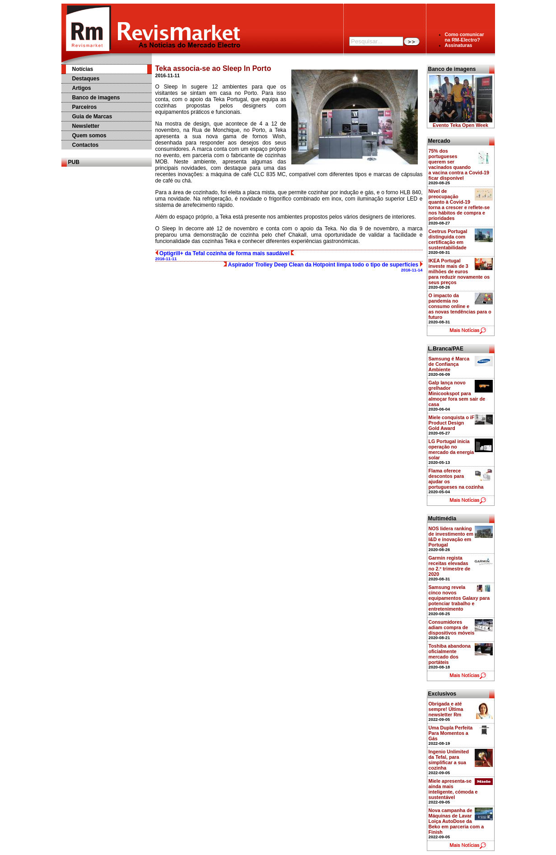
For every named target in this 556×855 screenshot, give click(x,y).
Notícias (82, 69)
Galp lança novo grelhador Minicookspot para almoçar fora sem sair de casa (457, 393)
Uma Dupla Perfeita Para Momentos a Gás (451, 733)
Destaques (86, 78)
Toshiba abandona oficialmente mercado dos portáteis (450, 654)
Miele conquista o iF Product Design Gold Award (452, 423)
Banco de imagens (96, 97)
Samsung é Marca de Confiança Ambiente (449, 364)
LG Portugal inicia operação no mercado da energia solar (451, 449)
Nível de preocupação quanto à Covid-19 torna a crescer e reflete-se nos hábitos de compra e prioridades (459, 204)
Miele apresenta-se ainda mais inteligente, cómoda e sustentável (453, 789)
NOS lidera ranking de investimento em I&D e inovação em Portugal (451, 536)
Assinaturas (458, 45)
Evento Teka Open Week (460, 125)
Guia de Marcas (92, 116)
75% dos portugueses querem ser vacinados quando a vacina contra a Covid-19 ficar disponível (459, 164)
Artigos (81, 88)
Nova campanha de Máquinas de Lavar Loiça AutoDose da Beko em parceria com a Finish (456, 821)
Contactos (85, 145)
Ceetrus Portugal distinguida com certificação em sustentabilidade (448, 239)
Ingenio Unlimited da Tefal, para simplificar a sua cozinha (449, 760)
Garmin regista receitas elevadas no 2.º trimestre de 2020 (450, 566)
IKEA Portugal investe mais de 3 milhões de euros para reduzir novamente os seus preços (459, 271)
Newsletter (86, 126)
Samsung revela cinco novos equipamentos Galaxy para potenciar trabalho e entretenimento (459, 598)
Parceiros (84, 107)
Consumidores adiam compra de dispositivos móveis (452, 627)
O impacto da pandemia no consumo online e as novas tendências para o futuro (460, 306)
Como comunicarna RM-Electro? (464, 37)
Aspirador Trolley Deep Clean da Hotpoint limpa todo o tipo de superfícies (323, 267)
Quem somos (89, 135)
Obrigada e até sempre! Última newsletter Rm (446, 709)
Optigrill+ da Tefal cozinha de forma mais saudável (224, 255)
